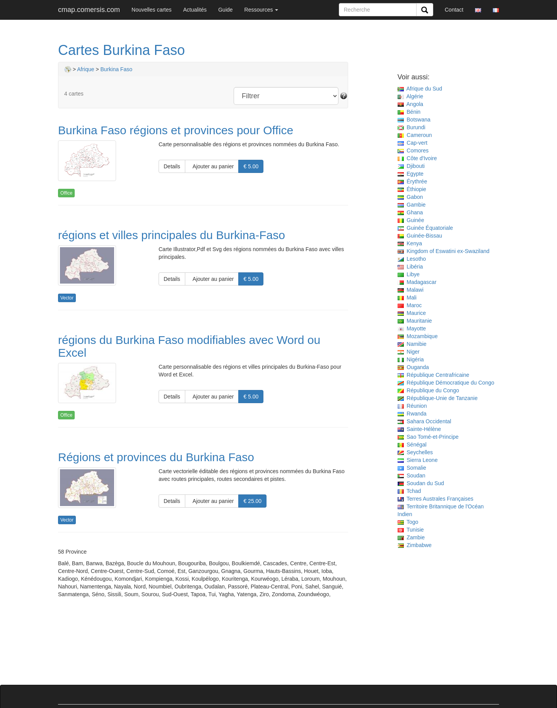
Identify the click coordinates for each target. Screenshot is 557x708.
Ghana (410, 212)
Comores (413, 150)
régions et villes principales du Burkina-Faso (171, 235)
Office (66, 193)
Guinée (411, 220)
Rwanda (412, 413)
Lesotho (412, 259)
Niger (409, 352)
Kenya (410, 243)
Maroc (410, 305)
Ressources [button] (261, 10)
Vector (66, 298)
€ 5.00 (250, 166)
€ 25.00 (252, 501)
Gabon (410, 197)
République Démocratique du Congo (446, 383)
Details (172, 166)
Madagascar (417, 282)
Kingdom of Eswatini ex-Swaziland (444, 251)
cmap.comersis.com (89, 10)
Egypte (411, 174)
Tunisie (411, 530)
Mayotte (412, 328)
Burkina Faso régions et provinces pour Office (175, 130)
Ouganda (413, 367)
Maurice (412, 313)
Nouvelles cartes (152, 10)
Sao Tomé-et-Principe (428, 437)
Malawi (411, 290)
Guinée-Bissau (420, 236)
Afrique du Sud (420, 89)
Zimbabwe (415, 545)
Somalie (412, 468)
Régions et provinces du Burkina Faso (156, 457)
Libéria (410, 266)
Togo (408, 522)
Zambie (411, 537)
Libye (409, 274)
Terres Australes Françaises (435, 499)
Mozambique (418, 336)
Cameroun (415, 135)
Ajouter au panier (212, 166)
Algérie (411, 96)
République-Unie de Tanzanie (438, 398)
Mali (407, 297)
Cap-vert (412, 143)
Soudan (411, 475)
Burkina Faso (116, 69)
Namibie (412, 344)
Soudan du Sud (421, 483)
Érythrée (412, 181)
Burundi (411, 127)
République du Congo (428, 390)
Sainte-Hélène (419, 429)
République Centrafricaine (434, 375)
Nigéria (411, 359)
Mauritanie (415, 321)
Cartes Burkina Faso (121, 50)
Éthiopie (412, 189)
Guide (225, 10)
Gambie (412, 205)
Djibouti (411, 166)
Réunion (412, 406)
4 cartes (74, 94)
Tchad (409, 491)
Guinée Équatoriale (425, 228)
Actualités (195, 10)
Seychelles (415, 452)
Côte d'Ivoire (417, 158)
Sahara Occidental (424, 421)
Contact (454, 10)
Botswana (414, 119)
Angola (411, 104)
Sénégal (412, 444)
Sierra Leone (418, 460)
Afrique (85, 69)
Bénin (409, 112)
